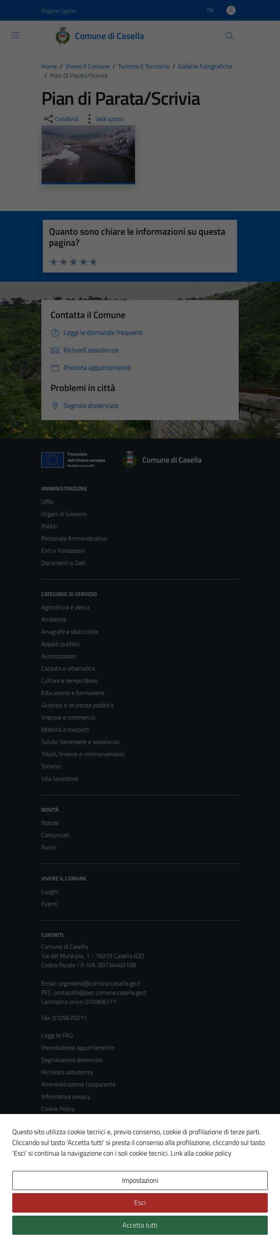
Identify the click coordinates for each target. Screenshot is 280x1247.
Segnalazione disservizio (72, 1059)
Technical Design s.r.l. (93, 1224)
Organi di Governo (64, 513)
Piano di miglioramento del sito (80, 1145)
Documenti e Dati (63, 562)
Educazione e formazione (72, 692)
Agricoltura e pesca (65, 607)
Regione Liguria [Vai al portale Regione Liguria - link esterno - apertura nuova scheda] (58, 10)
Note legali (55, 1120)
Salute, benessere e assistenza (80, 741)
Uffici (47, 501)
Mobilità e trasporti (65, 729)
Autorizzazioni (59, 656)
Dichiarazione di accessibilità (76, 1133)
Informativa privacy (65, 1096)
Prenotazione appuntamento (77, 1047)
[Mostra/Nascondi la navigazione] (15, 35)
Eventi (49, 903)
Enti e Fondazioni (63, 550)
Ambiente (53, 619)
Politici (49, 526)
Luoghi (49, 891)
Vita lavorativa (59, 778)
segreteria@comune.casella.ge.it (99, 983)
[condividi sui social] (60, 119)
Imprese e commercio (68, 717)
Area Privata (57, 1177)
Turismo (50, 766)
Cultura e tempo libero (69, 680)
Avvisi (48, 847)
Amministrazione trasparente (78, 1084)
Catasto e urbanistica (68, 668)
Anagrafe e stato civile (69, 631)
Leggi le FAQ (57, 1035)
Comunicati (55, 834)
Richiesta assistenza (67, 1072)
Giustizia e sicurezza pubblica (77, 705)
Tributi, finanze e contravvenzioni (82, 753)
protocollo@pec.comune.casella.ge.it (100, 992)
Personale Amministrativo (74, 538)
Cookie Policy (58, 1108)
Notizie (50, 822)
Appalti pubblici (60, 643)
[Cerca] (229, 36)
